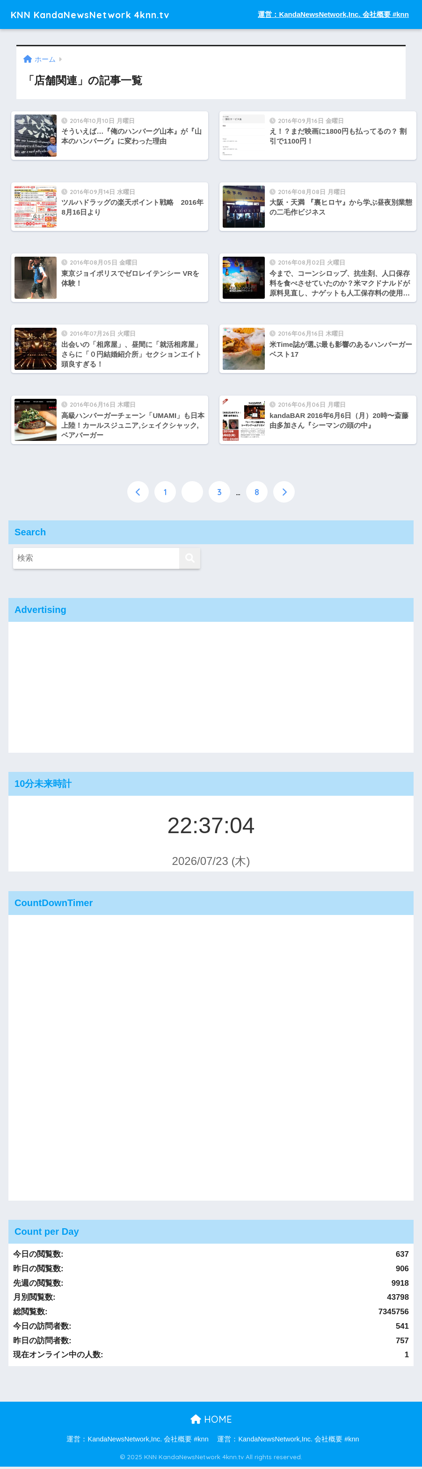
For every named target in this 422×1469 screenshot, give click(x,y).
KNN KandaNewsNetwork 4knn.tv (104, 14)
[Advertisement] (211, 689)
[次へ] (284, 494)
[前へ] (138, 494)
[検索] (189, 560)
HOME (211, 1421)
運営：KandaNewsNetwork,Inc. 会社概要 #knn (333, 14)
